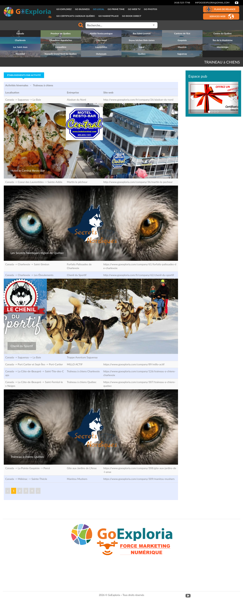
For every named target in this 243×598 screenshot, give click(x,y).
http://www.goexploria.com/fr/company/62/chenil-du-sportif (138, 275)
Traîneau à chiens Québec (27, 456)
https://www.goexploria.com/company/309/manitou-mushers (138, 478)
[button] (192, 98)
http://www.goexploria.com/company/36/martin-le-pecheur (138, 182)
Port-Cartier (56, 364)
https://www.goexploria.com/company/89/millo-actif (133, 364)
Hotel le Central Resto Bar (28, 170)
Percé (47, 468)
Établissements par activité (24, 75)
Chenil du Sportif (22, 346)
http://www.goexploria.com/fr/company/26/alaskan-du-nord (138, 99)
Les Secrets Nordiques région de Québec (37, 253)
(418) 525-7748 (182, 2)
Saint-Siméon (41, 264)
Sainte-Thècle (39, 478)
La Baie (37, 99)
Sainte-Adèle (54, 182)
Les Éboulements (43, 275)
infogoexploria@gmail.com (212, 2)
